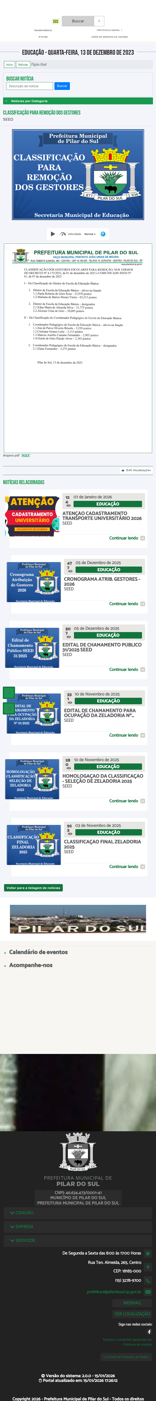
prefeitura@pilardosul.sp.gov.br (114, 1292)
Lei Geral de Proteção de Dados (126, 1357)
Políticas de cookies (137, 1344)
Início (9, 64)
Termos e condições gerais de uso (127, 1340)
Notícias (23, 64)
